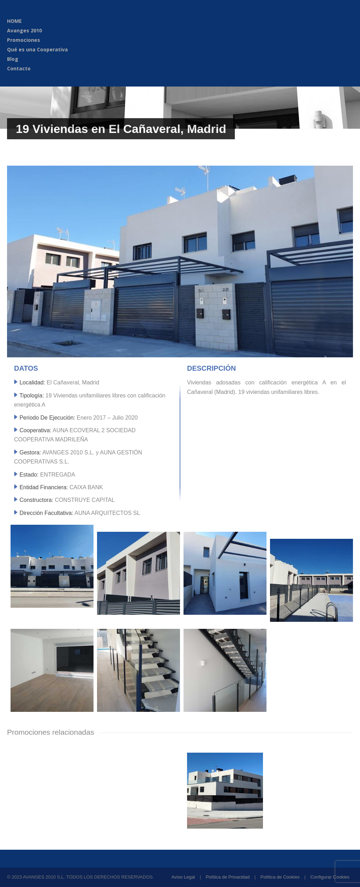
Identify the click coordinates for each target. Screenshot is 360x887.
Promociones (23, 40)
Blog (12, 59)
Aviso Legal (183, 877)
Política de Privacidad (228, 877)
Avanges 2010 (24, 30)
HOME (14, 21)
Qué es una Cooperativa (37, 49)
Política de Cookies (280, 877)
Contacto (19, 68)
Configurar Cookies (329, 877)
